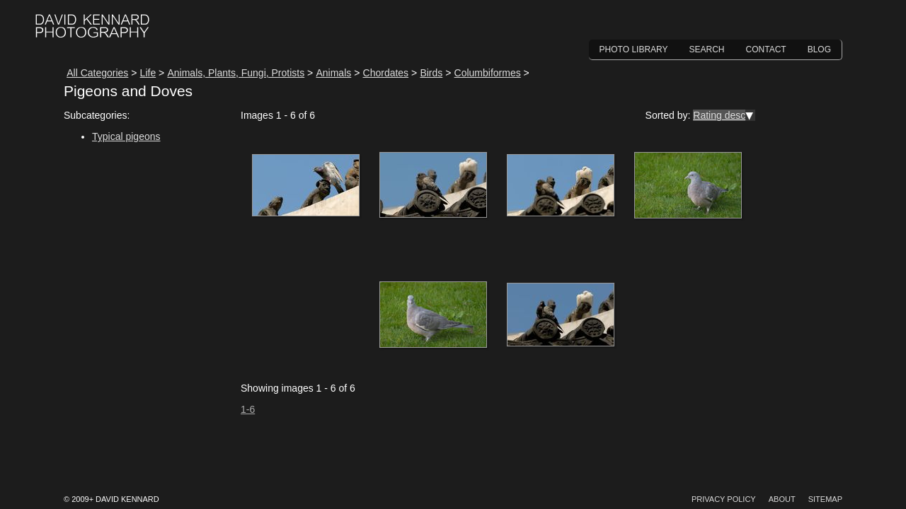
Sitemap (825, 499)
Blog (819, 49)
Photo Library (634, 49)
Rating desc (719, 115)
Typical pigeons (126, 136)
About (782, 499)
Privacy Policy (724, 499)
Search (707, 49)
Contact (766, 49)
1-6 (248, 409)
